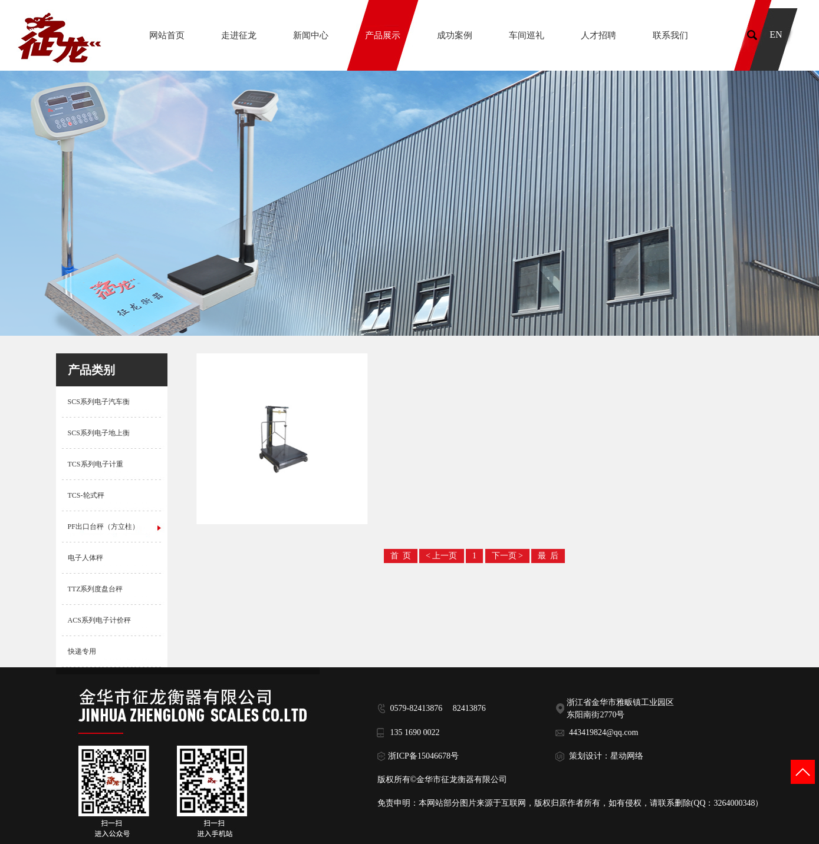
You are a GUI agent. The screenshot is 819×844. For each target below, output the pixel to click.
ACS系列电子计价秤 (99, 620)
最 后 (548, 555)
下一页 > (507, 555)
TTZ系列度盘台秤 (95, 589)
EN (775, 34)
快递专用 (82, 651)
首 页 (400, 555)
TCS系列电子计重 (95, 464)
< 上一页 (441, 555)
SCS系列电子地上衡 (99, 433)
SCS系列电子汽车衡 (99, 402)
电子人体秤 (85, 558)
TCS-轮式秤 (86, 495)
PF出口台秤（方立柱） (103, 526)
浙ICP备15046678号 (423, 756)
